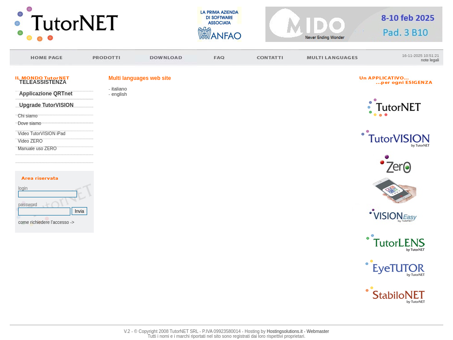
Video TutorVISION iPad (41, 133)
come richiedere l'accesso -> (45, 222)
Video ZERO (30, 141)
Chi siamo (27, 115)
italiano (119, 88)
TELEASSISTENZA (43, 82)
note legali (430, 60)
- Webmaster (316, 331)
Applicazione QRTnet (46, 94)
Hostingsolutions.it (285, 331)
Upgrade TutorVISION (46, 105)
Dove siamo (29, 123)
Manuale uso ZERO (37, 148)
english (119, 94)
